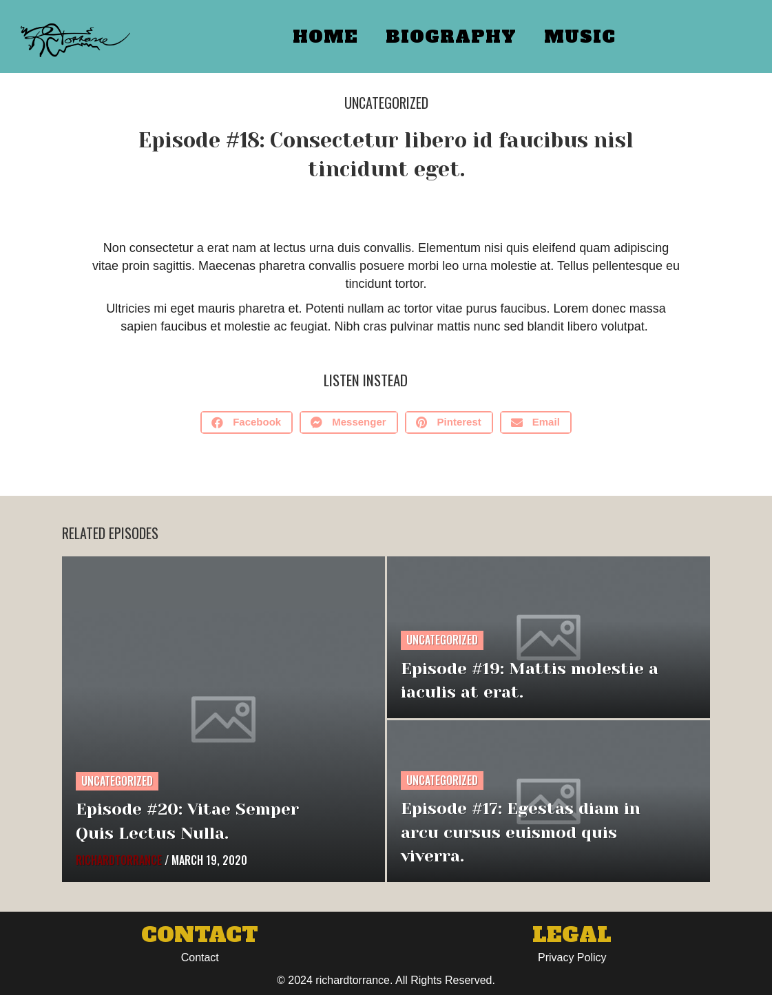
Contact (200, 957)
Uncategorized (386, 102)
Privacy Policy (572, 957)
